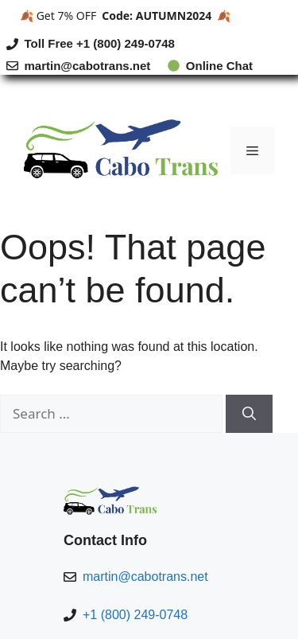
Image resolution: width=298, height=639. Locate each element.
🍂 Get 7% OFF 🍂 (125, 15)
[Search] (249, 414)
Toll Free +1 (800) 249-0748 (100, 43)
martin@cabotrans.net (88, 65)
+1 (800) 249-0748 (135, 614)
